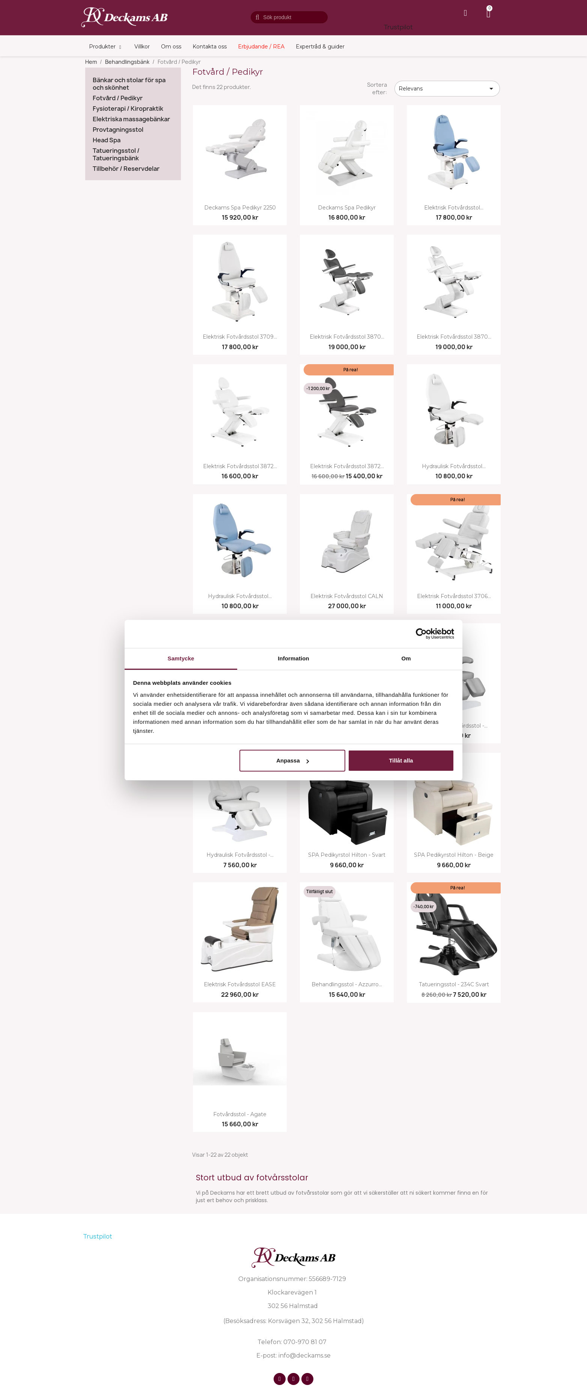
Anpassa (292, 760)
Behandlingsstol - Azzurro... (347, 984)
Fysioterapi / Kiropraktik (128, 109)
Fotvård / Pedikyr (118, 98)
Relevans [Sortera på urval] (447, 88)
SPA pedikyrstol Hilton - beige (454, 855)
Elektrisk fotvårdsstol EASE (240, 984)
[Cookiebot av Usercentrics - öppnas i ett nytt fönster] (421, 633)
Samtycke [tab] (181, 658)
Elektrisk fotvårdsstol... (453, 208)
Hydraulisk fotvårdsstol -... (240, 855)
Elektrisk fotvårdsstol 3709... (240, 337)
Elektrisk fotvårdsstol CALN (346, 596)
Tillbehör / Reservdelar (126, 169)
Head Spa (106, 140)
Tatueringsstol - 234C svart (454, 984)
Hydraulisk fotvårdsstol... (454, 466)
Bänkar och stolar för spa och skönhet (129, 84)
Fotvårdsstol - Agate (239, 1114)
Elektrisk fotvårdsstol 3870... (347, 337)
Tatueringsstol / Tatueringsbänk (116, 154)
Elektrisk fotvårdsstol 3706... (454, 596)
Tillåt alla (401, 760)
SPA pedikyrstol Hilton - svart (346, 855)
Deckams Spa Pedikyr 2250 (240, 208)
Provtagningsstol (118, 130)
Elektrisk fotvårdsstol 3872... (240, 466)
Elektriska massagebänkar (131, 119)
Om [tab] (406, 658)
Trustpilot (398, 27)
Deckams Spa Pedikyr (347, 208)
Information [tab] (293, 658)
